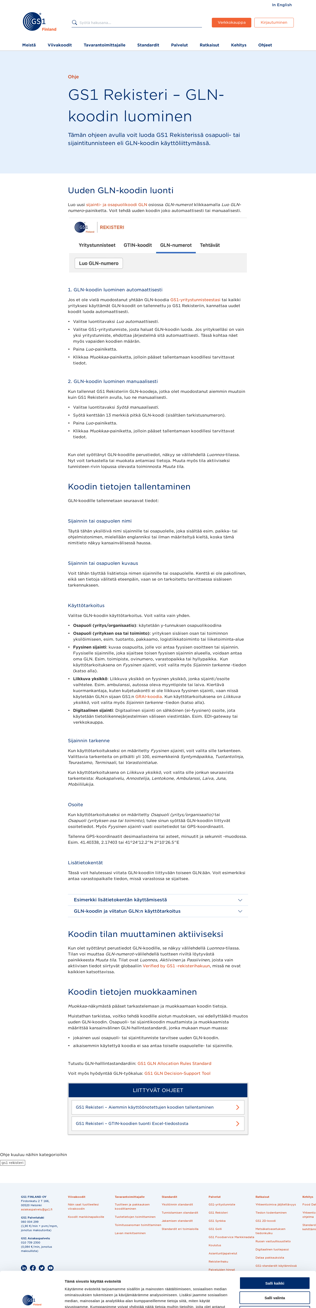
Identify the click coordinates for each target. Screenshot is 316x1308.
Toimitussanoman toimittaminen (138, 1225)
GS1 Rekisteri (218, 1212)
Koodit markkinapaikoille (86, 1217)
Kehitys (238, 45)
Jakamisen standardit (177, 1221)
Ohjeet (265, 45)
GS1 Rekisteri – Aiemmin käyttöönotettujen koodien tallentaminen (145, 1107)
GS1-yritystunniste (222, 1204)
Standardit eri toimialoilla (180, 1229)
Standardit (148, 45)
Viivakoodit (60, 45)
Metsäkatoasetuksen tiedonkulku (270, 1231)
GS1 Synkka (217, 1221)
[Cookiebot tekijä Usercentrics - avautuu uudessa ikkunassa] (32, 1298)
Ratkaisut (209, 45)
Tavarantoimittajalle (104, 45)
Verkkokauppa (232, 22)
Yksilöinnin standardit (177, 1204)
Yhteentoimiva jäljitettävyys (276, 1204)
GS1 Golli (215, 1229)
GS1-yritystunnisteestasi (195, 299)
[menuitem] (282, 5)
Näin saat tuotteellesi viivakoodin (83, 1206)
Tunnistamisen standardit (180, 1212)
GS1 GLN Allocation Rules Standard (174, 1063)
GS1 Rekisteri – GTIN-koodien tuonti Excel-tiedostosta (132, 1123)
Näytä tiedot (264, 1298)
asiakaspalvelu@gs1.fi (36, 1209)
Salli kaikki (274, 1247)
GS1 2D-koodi (266, 1221)
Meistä (29, 45)
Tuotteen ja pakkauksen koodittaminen (132, 1206)
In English (282, 5)
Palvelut (179, 45)
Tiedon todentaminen (271, 1212)
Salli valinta (275, 1262)
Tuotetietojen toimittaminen (135, 1217)
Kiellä (275, 1276)
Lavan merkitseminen (130, 1233)
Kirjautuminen (274, 22)
